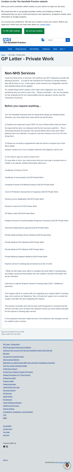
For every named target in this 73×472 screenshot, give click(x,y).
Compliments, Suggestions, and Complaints (18, 412)
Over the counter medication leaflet (15, 366)
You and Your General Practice (13, 356)
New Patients (34, 49)
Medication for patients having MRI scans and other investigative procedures (29, 363)
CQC (5, 415)
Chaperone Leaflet (9, 378)
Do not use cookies (34, 31)
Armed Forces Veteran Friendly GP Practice (18, 372)
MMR (5, 418)
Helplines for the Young (11, 406)
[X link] (7, 446)
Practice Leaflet (8, 381)
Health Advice (8, 396)
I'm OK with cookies (11, 31)
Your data (6, 432)
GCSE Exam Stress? (10, 369)
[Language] (43, 40)
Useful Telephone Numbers (12, 403)
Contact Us (46, 49)
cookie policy (45, 24)
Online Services (21, 49)
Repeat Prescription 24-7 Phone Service (16, 375)
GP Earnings (7, 393)
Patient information (9, 384)
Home (10, 49)
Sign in (5, 460)
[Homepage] (22, 41)
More (63, 49)
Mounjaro (6, 353)
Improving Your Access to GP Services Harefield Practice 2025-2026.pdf (27, 350)
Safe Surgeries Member (11, 360)
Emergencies (7, 399)
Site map (6, 435)
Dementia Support (9, 390)
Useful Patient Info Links (11, 387)
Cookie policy (7, 429)
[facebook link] (4, 446)
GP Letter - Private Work (11, 344)
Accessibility (7, 426)
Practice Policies (8, 409)
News (55, 49)
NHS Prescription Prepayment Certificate (17, 347)
